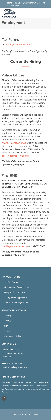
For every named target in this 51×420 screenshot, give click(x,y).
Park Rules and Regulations (16, 302)
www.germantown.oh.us (14, 142)
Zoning (7, 321)
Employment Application (18, 44)
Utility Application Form (14, 292)
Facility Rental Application (15, 297)
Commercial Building (13, 336)
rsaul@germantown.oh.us (15, 246)
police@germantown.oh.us (15, 155)
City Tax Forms (11, 282)
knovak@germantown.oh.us (20, 367)
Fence (7, 331)
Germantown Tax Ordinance (16, 287)
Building (7, 316)
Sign (6, 326)
